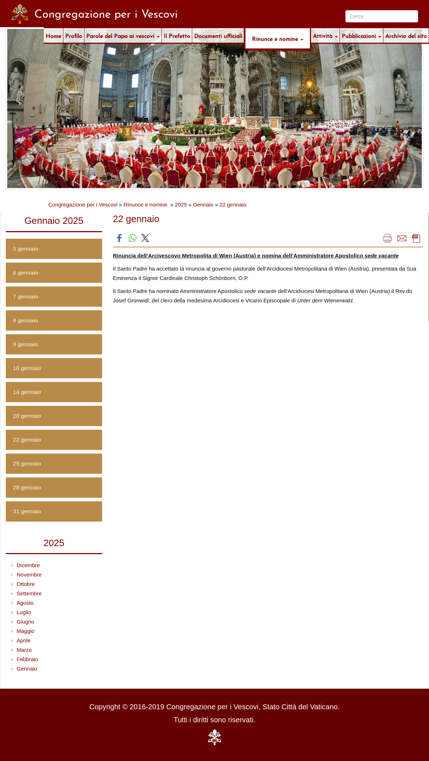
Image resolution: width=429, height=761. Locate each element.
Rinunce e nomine (277, 38)
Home (53, 35)
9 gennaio (25, 344)
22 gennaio (232, 204)
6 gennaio (25, 272)
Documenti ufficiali (218, 35)
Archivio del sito (406, 35)
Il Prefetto (177, 35)
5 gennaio (25, 249)
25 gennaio (27, 463)
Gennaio (203, 204)
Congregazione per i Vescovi (83, 204)
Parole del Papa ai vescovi (123, 35)
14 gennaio (27, 392)
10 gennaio (27, 368)
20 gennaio (27, 416)
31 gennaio (27, 511)
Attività (325, 35)
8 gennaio (25, 320)
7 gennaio (25, 296)
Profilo (73, 35)
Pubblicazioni (361, 35)
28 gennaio (27, 487)
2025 (181, 204)
